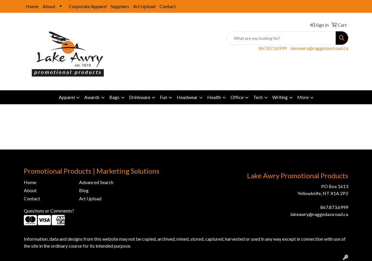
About (48, 6)
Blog (84, 190)
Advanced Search (96, 182)
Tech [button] (258, 97)
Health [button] (214, 97)
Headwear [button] (187, 97)
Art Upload (144, 6)
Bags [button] (114, 97)
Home (32, 6)
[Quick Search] (281, 38)
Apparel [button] (67, 97)
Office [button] (237, 97)
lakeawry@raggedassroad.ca (319, 48)
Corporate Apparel (88, 6)
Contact (168, 6)
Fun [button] (163, 97)
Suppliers (120, 6)
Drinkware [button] (139, 97)
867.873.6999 (273, 48)
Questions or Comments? (49, 210)
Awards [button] (92, 97)
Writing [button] (280, 97)
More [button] (303, 97)
